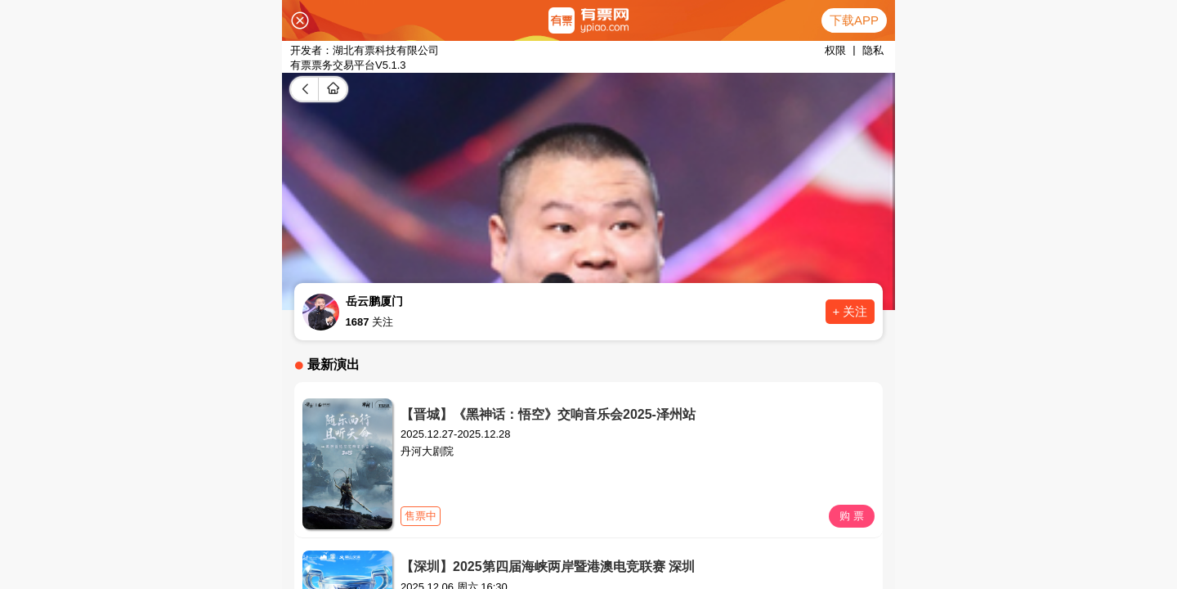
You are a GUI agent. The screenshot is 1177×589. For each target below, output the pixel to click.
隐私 (873, 50)
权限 (835, 50)
